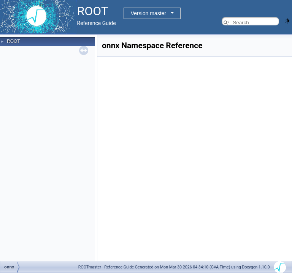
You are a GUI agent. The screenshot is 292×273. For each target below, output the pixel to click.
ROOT (13, 41)
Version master (148, 13)
